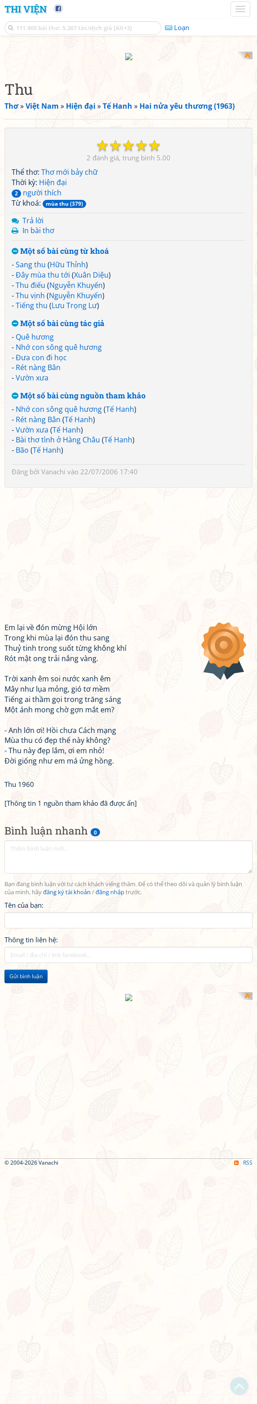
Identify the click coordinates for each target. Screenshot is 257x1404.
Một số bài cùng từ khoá (60, 243)
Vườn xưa (32, 370)
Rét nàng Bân (38, 359)
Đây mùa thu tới (43, 266)
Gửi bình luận (26, 967)
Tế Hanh (120, 401)
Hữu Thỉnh (68, 256)
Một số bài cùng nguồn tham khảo (79, 388)
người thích (36, 184)
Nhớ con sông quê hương (59, 339)
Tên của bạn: (24, 896)
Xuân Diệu (91, 266)
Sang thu (31, 256)
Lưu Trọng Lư (74, 297)
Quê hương (35, 328)
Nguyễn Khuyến (76, 277)
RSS (243, 1270)
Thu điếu (30, 277)
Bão (22, 442)
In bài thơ (38, 222)
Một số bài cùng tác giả (58, 315)
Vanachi (53, 463)
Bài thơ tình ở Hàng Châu (58, 432)
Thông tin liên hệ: (31, 931)
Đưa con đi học (41, 349)
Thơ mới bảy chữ (69, 164)
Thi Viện (25, 9)
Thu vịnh (30, 287)
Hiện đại (53, 174)
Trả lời (33, 212)
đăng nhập (110, 883)
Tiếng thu (32, 297)
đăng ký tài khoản (67, 883)
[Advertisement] (128, 1046)
